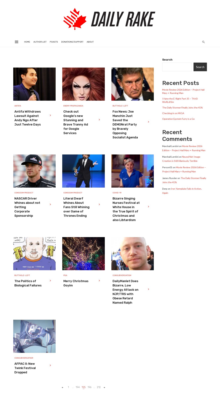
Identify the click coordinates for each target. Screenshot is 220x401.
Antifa (17, 106)
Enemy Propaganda (73, 106)
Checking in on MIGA (173, 113)
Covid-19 (117, 193)
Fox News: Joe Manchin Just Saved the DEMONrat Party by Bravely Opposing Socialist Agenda (125, 124)
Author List (40, 42)
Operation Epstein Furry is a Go (178, 118)
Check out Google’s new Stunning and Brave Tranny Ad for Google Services (75, 122)
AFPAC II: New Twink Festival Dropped (25, 368)
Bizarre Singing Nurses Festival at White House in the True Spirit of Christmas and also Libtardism (126, 209)
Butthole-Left (120, 106)
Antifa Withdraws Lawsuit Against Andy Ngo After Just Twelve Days (27, 118)
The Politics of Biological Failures (28, 283)
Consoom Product (23, 193)
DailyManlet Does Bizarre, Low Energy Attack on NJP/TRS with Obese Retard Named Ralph (125, 291)
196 (90, 387)
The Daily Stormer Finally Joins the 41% (182, 107)
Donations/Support (72, 42)
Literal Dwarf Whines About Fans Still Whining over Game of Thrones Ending (76, 207)
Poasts (54, 42)
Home (27, 42)
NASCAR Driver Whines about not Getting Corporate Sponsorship (27, 207)
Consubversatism (122, 275)
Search (167, 59)
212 (99, 387)
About (90, 42)
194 (78, 387)
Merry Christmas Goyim (75, 283)
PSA (65, 275)
